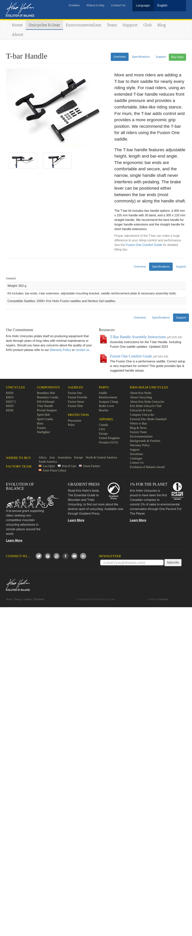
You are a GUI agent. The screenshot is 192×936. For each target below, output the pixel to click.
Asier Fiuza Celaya (54, 470)
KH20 (9, 392)
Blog (162, 25)
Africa (42, 457)
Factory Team (138, 432)
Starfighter (43, 432)
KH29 (9, 405)
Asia (52, 457)
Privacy (18, 599)
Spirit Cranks (45, 419)
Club (147, 25)
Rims (40, 423)
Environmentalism (83, 25)
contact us (82, 350)
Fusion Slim (75, 405)
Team (112, 25)
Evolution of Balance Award (147, 467)
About (17, 34)
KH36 (9, 410)
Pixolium (163, 599)
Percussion (74, 420)
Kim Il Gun (69, 466)
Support (130, 25)
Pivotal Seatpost (47, 410)
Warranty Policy (60, 350)
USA (102, 429)
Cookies (28, 599)
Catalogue (136, 458)
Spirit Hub (43, 414)
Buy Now (177, 57)
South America (48, 461)
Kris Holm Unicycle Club (146, 405)
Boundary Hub (46, 392)
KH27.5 (11, 401)
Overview (120, 56)
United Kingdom (109, 438)
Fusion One (75, 392)
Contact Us (118, 5)
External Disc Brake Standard (148, 419)
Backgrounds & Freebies (145, 440)
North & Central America (101, 457)
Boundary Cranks (47, 397)
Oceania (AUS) (108, 442)
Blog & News (138, 427)
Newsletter (136, 454)
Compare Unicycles (142, 414)
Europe (103, 433)
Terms (9, 599)
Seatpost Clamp (108, 401)
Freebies (74, 5)
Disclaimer (39, 599)
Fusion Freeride (77, 397)
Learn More (14, 540)
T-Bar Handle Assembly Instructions (138, 337)
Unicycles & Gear (44, 25)
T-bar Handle (45, 405)
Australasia (64, 457)
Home (17, 25)
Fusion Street (76, 401)
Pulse (71, 424)
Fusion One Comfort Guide (144, 245)
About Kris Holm (140, 392)
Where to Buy (95, 5)
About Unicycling (141, 397)
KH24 (9, 397)
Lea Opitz (49, 466)
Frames (41, 427)
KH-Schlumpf (45, 401)
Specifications (141, 56)
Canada (103, 424)
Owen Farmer (91, 466)
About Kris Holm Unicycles (147, 401)
